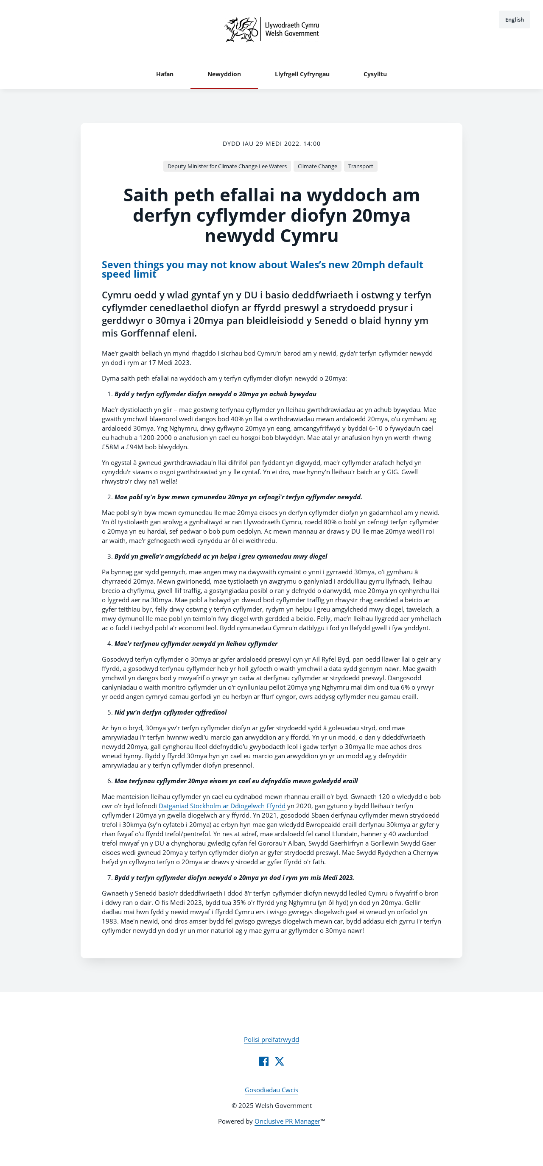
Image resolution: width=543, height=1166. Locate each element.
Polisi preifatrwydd (271, 1039)
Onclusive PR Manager (287, 1121)
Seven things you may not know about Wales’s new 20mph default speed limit (262, 269)
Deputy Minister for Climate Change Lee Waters (227, 166)
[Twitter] (279, 1061)
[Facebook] (264, 1061)
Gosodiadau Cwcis (271, 1089)
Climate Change (317, 166)
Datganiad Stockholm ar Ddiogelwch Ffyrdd (222, 805)
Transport (360, 166)
